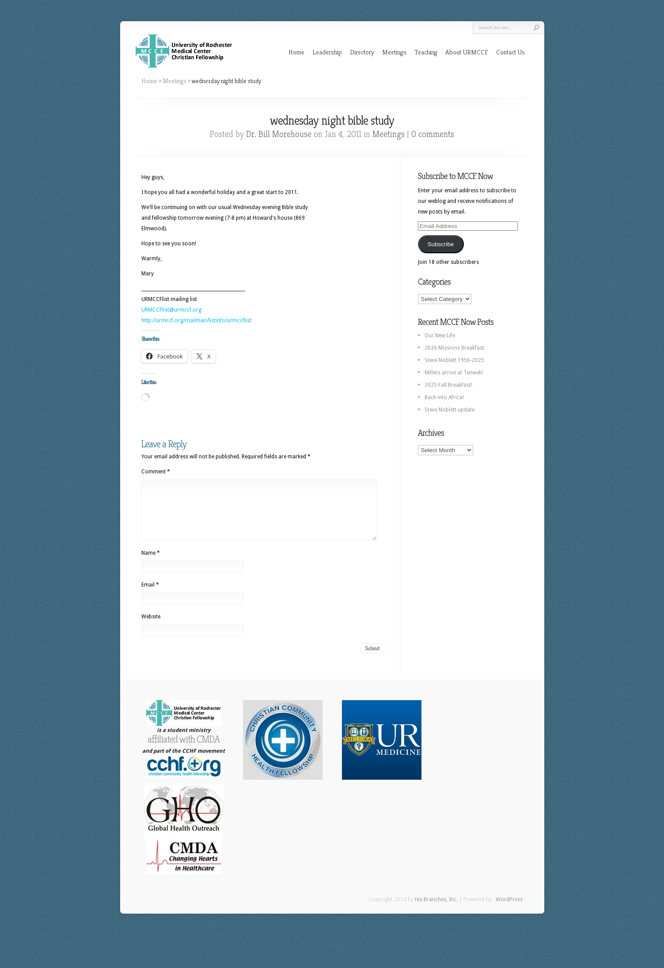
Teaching (425, 52)
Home (296, 52)
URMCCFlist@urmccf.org (171, 310)
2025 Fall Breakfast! (448, 385)
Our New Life (440, 335)
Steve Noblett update (449, 410)
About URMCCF (466, 52)
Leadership (327, 52)
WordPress (509, 910)
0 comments (432, 134)
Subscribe (440, 244)
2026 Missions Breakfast (454, 348)
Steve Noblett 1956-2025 (454, 360)
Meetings (394, 52)
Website (150, 627)
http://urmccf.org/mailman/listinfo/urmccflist (196, 320)
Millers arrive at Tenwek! (454, 373)
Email (150, 595)
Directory (362, 52)
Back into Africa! (444, 397)
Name (150, 563)
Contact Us (510, 52)
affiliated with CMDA (184, 750)
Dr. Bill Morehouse (278, 134)
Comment (155, 472)
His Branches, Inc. (436, 910)
